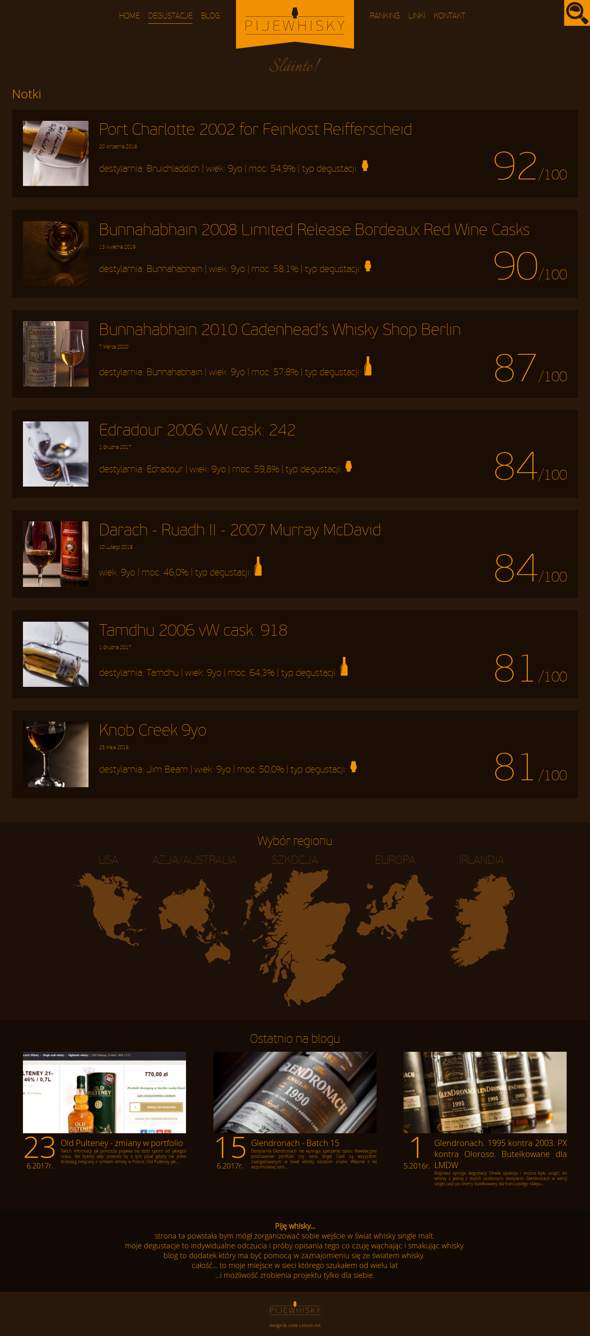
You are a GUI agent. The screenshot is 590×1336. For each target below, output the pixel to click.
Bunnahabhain (174, 269)
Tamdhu (163, 673)
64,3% (262, 673)
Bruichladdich (173, 168)
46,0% (175, 573)
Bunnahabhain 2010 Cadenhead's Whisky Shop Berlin (280, 335)
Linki (416, 16)
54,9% (282, 168)
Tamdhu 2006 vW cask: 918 (193, 636)
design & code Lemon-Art (295, 1325)
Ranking (385, 16)
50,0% (271, 770)
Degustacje (170, 16)
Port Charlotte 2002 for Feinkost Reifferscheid (255, 135)
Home (129, 16)
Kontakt (449, 16)
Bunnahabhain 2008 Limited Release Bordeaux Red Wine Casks (314, 235)
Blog (210, 16)
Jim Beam (167, 770)
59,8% (266, 469)
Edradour (165, 469)
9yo (235, 168)
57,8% (285, 372)
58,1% (285, 269)
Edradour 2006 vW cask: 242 (197, 435)
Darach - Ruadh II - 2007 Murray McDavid (240, 535)
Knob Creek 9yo (152, 736)
